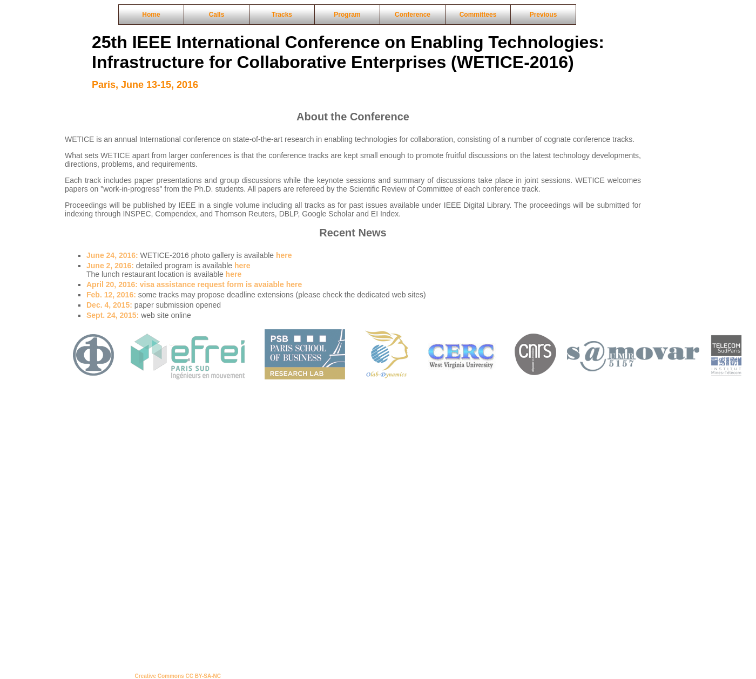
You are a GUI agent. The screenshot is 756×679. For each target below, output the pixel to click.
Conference (412, 14)
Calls (217, 14)
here (284, 255)
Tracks (282, 14)
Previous (543, 14)
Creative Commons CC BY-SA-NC (178, 676)
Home (151, 14)
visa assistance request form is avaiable (186, 284)
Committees (478, 14)
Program (347, 14)
